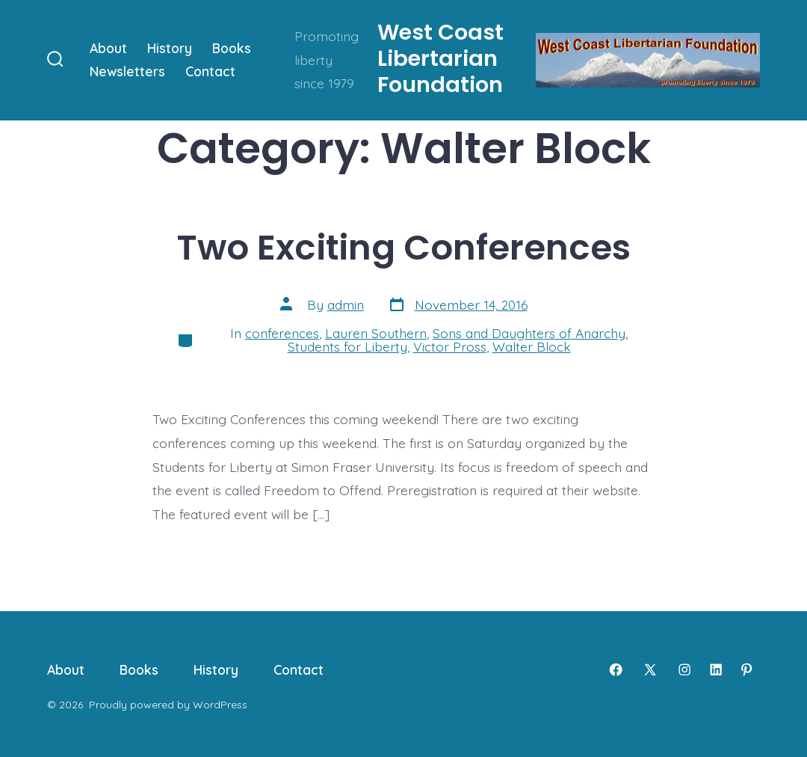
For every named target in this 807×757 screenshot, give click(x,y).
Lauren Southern (376, 333)
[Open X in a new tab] (650, 669)
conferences (282, 333)
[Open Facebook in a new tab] (615, 669)
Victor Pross (449, 346)
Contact (210, 71)
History (169, 48)
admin (345, 304)
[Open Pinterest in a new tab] (746, 669)
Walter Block (531, 346)
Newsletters (127, 71)
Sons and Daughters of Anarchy (529, 333)
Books (231, 48)
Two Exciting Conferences (404, 247)
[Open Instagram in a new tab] (684, 669)
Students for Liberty (347, 346)
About (108, 48)
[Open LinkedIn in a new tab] (715, 669)
